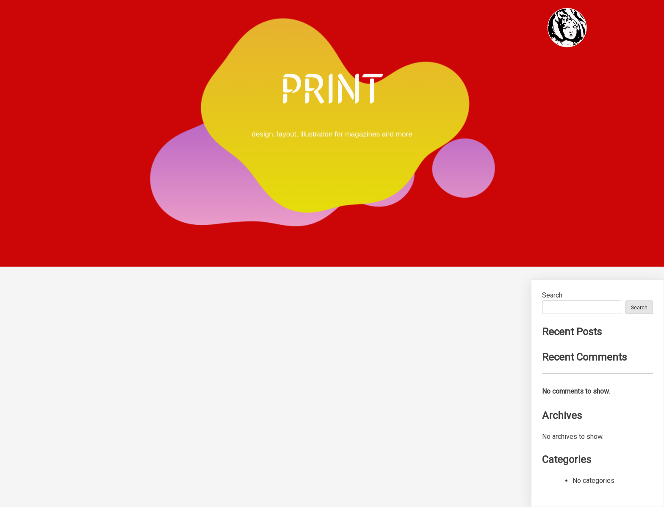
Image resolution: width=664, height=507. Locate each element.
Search (552, 295)
